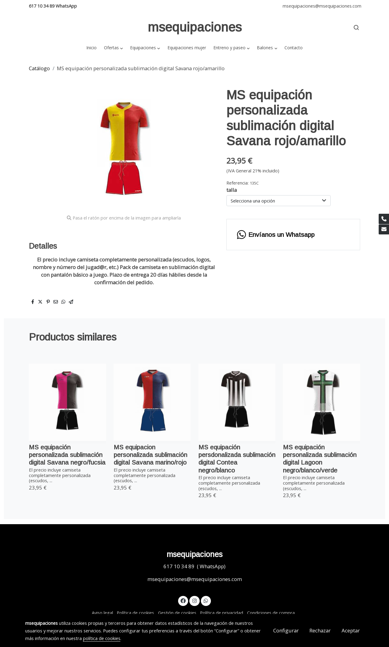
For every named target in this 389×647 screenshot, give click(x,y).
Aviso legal (102, 613)
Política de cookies (135, 613)
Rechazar (320, 630)
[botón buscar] (356, 27)
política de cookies (101, 638)
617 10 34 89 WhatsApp (53, 6)
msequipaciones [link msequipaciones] (195, 27)
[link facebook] (183, 600)
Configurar (286, 630)
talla (231, 189)
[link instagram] (194, 600)
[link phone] (384, 219)
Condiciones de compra (271, 613)
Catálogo (39, 68)
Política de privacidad (221, 613)
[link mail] (384, 229)
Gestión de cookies (177, 613)
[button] (113, 47)
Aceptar (351, 630)
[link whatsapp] (206, 600)
